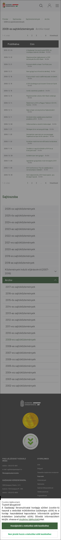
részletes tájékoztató (29, 519)
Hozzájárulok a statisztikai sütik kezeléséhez (30, 526)
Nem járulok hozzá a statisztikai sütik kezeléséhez (29, 534)
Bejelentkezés (49, 5)
